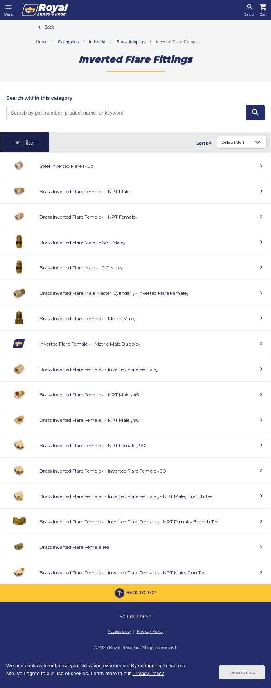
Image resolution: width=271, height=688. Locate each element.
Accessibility (119, 631)
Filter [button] (24, 142)
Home (42, 41)
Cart (263, 14)
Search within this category (39, 98)
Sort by (203, 143)
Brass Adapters (131, 41)
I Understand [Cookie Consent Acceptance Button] (241, 672)
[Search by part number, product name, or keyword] (126, 112)
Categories (68, 41)
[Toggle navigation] (9, 10)
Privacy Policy (150, 631)
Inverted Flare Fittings (176, 41)
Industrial (97, 41)
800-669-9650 (135, 617)
